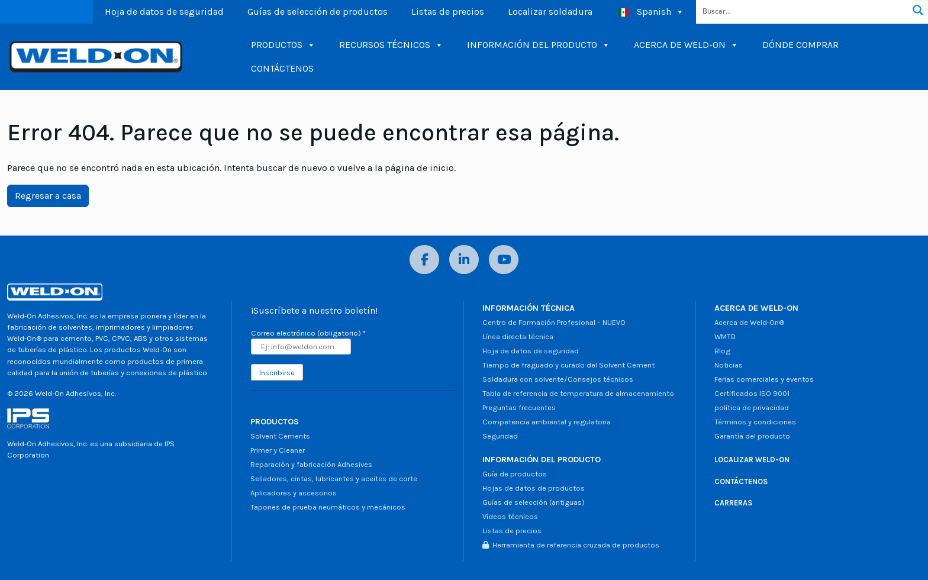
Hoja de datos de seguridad (164, 11)
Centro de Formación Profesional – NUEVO (554, 322)
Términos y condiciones (755, 421)
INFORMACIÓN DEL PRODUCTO (538, 45)
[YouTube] (503, 259)
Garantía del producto (752, 435)
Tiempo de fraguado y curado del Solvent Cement (568, 364)
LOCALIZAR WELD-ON (752, 459)
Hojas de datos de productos (533, 488)
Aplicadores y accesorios (293, 492)
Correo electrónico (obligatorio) (308, 332)
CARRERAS (733, 502)
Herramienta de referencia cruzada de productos (570, 544)
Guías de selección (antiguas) (533, 502)
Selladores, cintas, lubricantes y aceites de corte (333, 478)
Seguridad (500, 435)
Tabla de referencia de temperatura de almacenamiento (578, 393)
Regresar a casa (48, 195)
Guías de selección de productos (317, 11)
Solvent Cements (280, 435)
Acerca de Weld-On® (749, 322)
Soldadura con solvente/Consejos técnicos (557, 379)
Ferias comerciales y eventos (764, 379)
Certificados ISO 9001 (752, 393)
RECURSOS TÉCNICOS (391, 45)
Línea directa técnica (517, 336)
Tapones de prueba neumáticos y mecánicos (327, 506)
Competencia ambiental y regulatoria (546, 421)
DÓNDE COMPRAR (800, 44)
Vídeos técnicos (510, 516)
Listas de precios (447, 11)
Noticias (728, 364)
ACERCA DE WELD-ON (686, 45)
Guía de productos (514, 473)
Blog (722, 350)
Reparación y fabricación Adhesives (311, 464)
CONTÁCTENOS (282, 68)
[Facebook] (424, 259)
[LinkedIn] (464, 259)
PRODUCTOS (283, 45)
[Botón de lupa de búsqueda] (918, 10)
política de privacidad (751, 407)
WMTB (725, 336)
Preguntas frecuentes (519, 407)
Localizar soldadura (550, 11)
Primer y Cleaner (277, 450)
